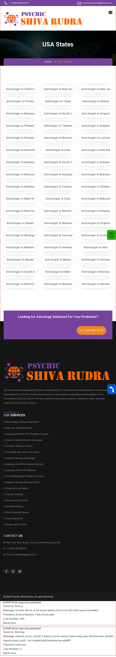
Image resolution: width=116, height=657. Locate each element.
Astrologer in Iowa (58, 150)
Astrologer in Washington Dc (25, 162)
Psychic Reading (13, 494)
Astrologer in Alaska (20, 259)
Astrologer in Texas (58, 101)
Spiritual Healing (13, 506)
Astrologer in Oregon (96, 113)
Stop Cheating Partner (16, 512)
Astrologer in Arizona (96, 235)
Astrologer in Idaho (58, 271)
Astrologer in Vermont (96, 259)
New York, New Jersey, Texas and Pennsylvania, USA (32, 542)
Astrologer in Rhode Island (61, 210)
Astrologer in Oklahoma (97, 186)
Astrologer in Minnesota (60, 223)
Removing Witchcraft (16, 500)
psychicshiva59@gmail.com (97, 3)
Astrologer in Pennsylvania (23, 125)
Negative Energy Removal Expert (22, 482)
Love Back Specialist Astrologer (21, 452)
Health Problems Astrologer (19, 458)
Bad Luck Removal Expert (18, 428)
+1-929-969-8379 (19, 3)
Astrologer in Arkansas (97, 162)
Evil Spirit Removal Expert (18, 446)
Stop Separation (13, 518)
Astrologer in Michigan (21, 235)
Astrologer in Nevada (20, 137)
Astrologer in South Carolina (63, 162)
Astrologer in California (21, 89)
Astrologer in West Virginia (24, 198)
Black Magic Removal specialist (21, 422)
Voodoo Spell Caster (15, 524)
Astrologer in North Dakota (24, 284)
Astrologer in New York (59, 89)
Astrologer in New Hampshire (25, 210)
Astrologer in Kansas (96, 284)
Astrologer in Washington (23, 186)
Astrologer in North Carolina (62, 113)
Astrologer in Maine (58, 259)
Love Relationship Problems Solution (24, 476)
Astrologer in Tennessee (60, 125)
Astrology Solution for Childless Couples (26, 434)
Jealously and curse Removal (20, 470)
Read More (11, 412)
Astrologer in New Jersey (98, 89)
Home (48, 61)
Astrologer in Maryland (97, 174)
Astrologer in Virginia (96, 223)
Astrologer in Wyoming (59, 284)
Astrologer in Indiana (58, 247)
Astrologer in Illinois (95, 101)
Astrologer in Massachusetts (25, 247)
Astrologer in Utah (58, 198)
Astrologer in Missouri (21, 113)
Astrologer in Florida (20, 101)
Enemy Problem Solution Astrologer (23, 440)
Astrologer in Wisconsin (22, 174)
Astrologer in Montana (96, 271)
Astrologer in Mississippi (60, 137)
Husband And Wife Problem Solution (24, 464)
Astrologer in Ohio (96, 247)
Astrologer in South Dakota (24, 271)
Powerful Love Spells (16, 488)
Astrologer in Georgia (58, 174)
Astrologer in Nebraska (97, 198)
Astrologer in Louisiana (97, 137)
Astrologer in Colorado (59, 235)
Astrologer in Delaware (97, 210)
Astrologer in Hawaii (20, 223)
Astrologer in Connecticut (61, 186)
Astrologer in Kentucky (21, 150)
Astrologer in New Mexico (99, 150)
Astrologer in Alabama (96, 125)
